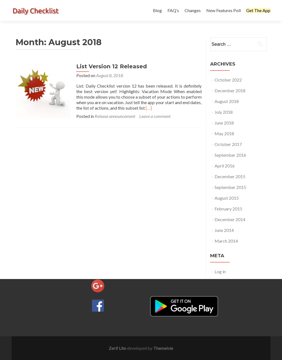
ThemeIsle (163, 348)
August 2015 (227, 198)
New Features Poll (223, 10)
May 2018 (224, 133)
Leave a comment (154, 116)
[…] (149, 107)
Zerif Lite (118, 348)
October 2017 (228, 144)
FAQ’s (173, 10)
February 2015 (228, 208)
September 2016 (230, 155)
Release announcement (115, 116)
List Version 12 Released (111, 66)
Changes (193, 10)
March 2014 (226, 240)
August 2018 (227, 101)
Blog (157, 10)
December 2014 (230, 219)
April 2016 (225, 165)
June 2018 (224, 122)
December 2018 (230, 90)
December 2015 (230, 176)
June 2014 (224, 230)
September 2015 (230, 187)
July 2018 (224, 112)
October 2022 (228, 79)
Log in (220, 271)
